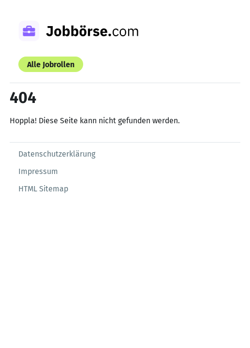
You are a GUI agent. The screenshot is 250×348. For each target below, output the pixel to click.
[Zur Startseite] (90, 32)
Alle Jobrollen (50, 64)
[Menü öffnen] (221, 27)
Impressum (38, 171)
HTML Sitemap (43, 188)
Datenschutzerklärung (56, 154)
